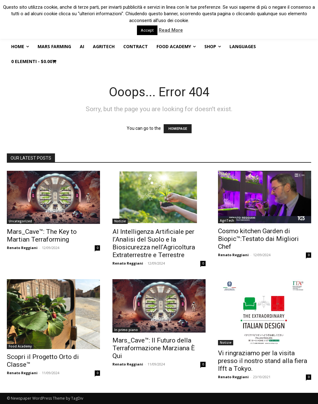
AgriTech (227, 220)
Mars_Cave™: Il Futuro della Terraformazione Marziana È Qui (153, 348)
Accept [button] (147, 30)
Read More (171, 30)
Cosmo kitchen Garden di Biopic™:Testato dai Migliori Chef (258, 238)
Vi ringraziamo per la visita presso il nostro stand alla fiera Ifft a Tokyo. (262, 360)
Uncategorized (20, 221)
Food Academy (20, 346)
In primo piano (126, 330)
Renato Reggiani (22, 247)
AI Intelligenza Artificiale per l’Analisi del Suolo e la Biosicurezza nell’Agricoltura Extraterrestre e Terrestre (153, 243)
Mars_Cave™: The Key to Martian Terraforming (42, 235)
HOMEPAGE (177, 129)
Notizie (120, 221)
